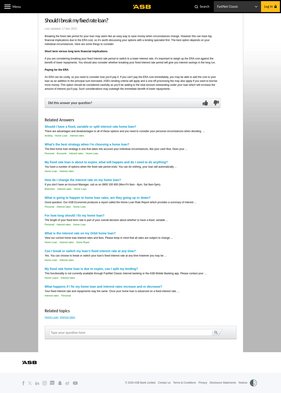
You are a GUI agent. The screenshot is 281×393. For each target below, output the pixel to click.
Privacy (202, 382)
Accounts (62, 153)
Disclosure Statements (223, 382)
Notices (243, 382)
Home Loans (51, 277)
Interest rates (77, 135)
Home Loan (61, 135)
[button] (7, 6)
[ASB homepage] (142, 7)
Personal (49, 153)
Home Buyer (83, 242)
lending (48, 135)
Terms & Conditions (184, 382)
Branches (50, 189)
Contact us (164, 382)
